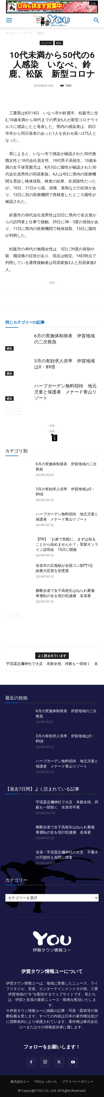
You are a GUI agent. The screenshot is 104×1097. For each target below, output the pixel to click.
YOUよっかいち (45, 1081)
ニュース (26, 33)
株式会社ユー (20, 1081)
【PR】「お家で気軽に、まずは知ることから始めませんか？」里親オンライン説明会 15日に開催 (67, 544)
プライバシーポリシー (77, 1081)
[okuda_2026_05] (52, 11)
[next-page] (17, 411)
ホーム (10, 33)
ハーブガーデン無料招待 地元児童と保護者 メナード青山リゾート (65, 391)
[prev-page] (8, 411)
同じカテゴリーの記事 (25, 322)
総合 (40, 33)
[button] (9, 20)
